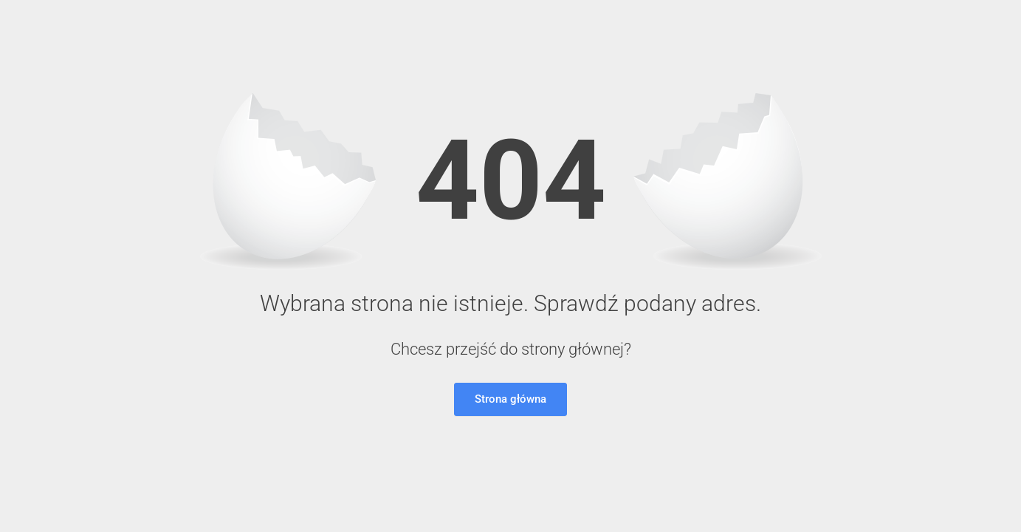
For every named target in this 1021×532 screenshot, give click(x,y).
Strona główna (510, 399)
